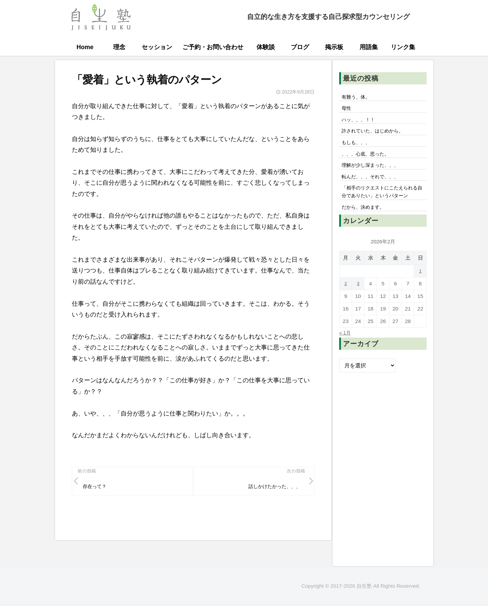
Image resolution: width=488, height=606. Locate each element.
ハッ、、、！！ (361, 122)
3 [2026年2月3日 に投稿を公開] (358, 304)
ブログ (300, 47)
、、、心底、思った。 (369, 160)
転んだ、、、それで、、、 (374, 185)
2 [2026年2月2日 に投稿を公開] (345, 304)
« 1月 (345, 353)
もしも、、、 (358, 147)
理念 (119, 47)
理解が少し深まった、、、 (374, 172)
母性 (347, 110)
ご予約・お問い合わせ (212, 47)
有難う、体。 (358, 97)
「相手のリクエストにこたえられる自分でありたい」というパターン (382, 206)
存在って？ (96, 487)
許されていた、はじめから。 (377, 135)
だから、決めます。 (366, 227)
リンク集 (403, 47)
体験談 (266, 47)
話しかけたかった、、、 (270, 487)
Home (85, 47)
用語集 (369, 47)
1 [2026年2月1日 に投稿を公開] (420, 292)
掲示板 (334, 47)
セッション (157, 47)
